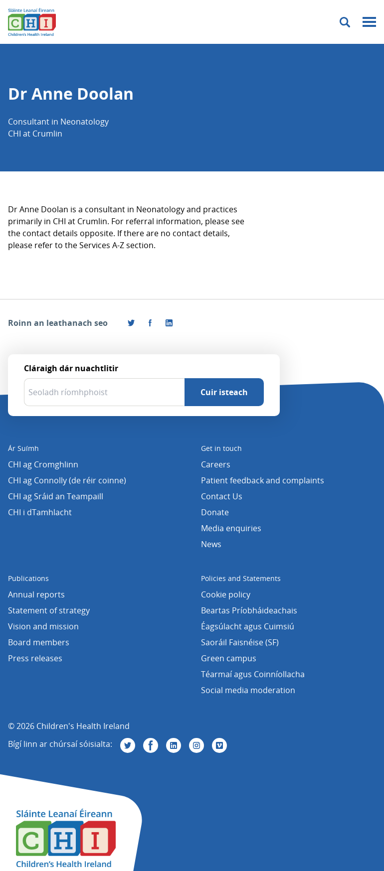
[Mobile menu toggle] (369, 22)
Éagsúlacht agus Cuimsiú (247, 626)
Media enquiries (231, 528)
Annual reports (36, 594)
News (211, 544)
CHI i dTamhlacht (40, 512)
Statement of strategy (49, 610)
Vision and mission (43, 626)
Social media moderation (248, 690)
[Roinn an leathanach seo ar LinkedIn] (169, 322)
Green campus (228, 658)
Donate (215, 512)
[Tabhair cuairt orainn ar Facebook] (150, 322)
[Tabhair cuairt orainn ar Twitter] (127, 745)
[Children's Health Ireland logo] (32, 22)
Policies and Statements (241, 578)
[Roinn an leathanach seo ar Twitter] (131, 322)
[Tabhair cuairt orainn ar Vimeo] (219, 745)
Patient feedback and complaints (262, 480)
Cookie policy (225, 594)
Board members (38, 642)
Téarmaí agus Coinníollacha (253, 674)
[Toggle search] (345, 22)
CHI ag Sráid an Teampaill (55, 496)
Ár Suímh (23, 448)
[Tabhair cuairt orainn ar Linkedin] (173, 745)
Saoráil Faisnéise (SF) (240, 642)
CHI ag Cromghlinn (43, 464)
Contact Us (221, 496)
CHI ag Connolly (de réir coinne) (67, 480)
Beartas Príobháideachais (249, 610)
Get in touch (221, 448)
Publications (28, 578)
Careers (215, 464)
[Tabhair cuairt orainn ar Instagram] (196, 745)
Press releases (35, 658)
